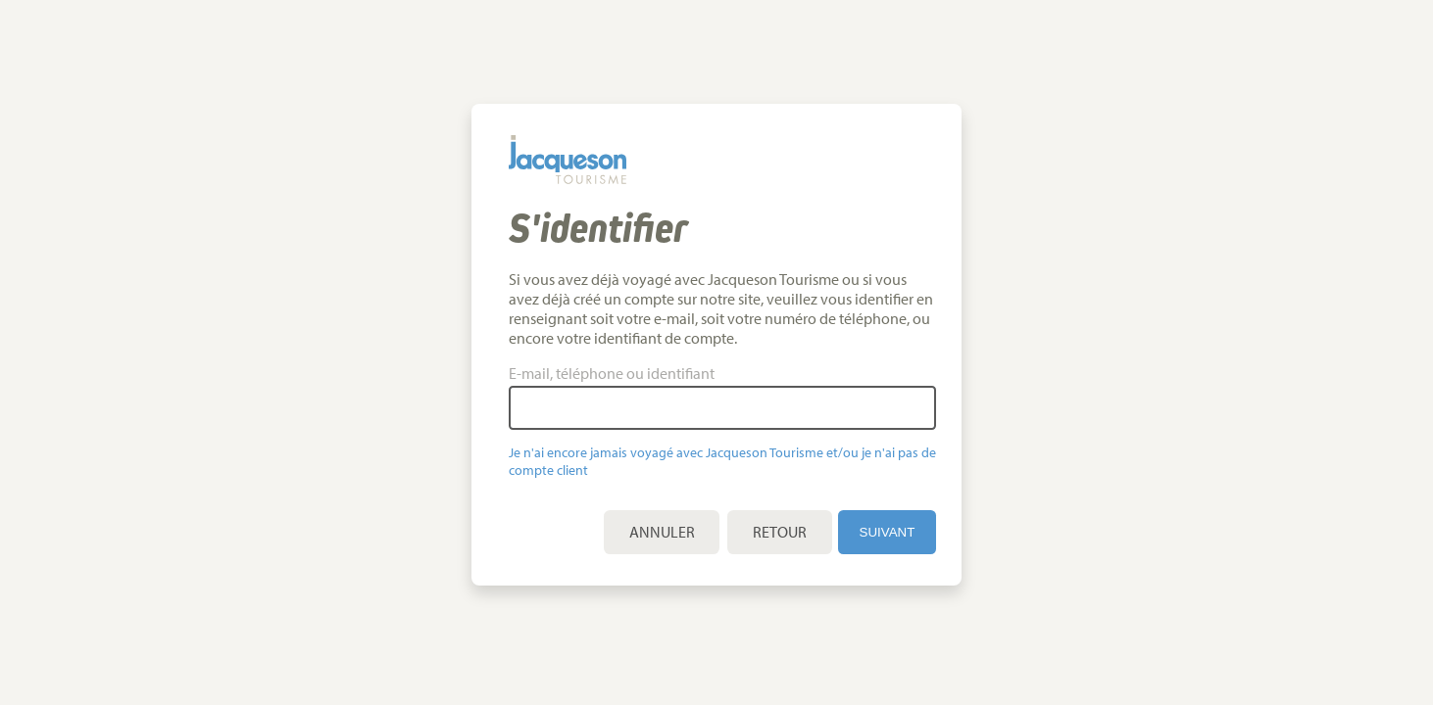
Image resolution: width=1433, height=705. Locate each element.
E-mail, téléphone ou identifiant (623, 373)
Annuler (674, 531)
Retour (791, 531)
